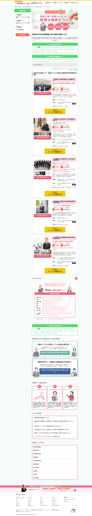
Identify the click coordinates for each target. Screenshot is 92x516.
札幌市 (55, 313)
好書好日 (41, 502)
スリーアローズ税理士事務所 (61, 205)
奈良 (52, 305)
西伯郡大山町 (66, 49)
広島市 (70, 313)
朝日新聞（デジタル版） (20, 497)
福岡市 (59, 313)
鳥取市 (35, 47)
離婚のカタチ (18, 505)
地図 (74, 103)
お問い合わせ (27, 511)
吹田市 (61, 125)
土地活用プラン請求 (74, 2)
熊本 (52, 310)
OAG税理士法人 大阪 (58, 123)
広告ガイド (22, 511)
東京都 (55, 87)
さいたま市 (48, 315)
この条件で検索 (22, 34)
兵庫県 (55, 243)
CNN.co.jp (30, 498)
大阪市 (61, 207)
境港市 (46, 47)
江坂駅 (67, 125)
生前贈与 (68, 59)
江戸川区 (61, 87)
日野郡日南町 (43, 51)
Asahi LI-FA (54, 503)
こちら (58, 319)
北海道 (44, 297)
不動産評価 (55, 59)
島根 (55, 308)
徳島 (60, 308)
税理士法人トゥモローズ (60, 163)
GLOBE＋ (41, 500)
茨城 (55, 299)
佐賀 (46, 310)
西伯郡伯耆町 (60, 49)
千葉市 (56, 315)
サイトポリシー (27, 510)
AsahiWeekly (66, 501)
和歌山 (58, 305)
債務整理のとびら (31, 505)
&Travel (21, 498)
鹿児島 (61, 310)
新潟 (43, 301)
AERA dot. (29, 502)
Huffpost (29, 500)
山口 (49, 308)
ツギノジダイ (54, 502)
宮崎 (57, 310)
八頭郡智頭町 (42, 49)
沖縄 (64, 310)
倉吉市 (42, 47)
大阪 (43, 305)
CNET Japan (30, 497)
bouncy (29, 503)
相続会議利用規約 (34, 510)
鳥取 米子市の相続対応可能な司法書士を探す (54, 371)
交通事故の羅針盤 (55, 505)
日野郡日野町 (49, 51)
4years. (53, 497)
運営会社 (17, 511)
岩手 (50, 297)
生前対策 (49, 59)
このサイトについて (19, 510)
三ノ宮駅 (67, 243)
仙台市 (44, 315)
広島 (43, 308)
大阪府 (55, 125)
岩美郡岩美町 (54, 49)
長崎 (49, 310)
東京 (43, 299)
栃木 (58, 299)
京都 (49, 305)
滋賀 (55, 305)
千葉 (53, 299)
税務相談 (72, 59)
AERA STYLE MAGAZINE (44, 505)
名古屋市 (51, 313)
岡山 (46, 308)
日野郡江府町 (55, 51)
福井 (57, 301)
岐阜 (49, 303)
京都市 (66, 313)
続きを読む (70, 96)
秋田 (53, 297)
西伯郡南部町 (72, 49)
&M (16, 498)
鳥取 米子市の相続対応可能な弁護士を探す (54, 352)
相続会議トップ (48, 2)
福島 (61, 297)
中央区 (61, 164)
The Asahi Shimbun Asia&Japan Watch (69, 500)
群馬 (61, 299)
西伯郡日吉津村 (37, 51)
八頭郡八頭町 (36, 49)
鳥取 (52, 308)
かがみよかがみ (54, 498)
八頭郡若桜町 (48, 49)
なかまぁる (42, 503)
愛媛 (63, 308)
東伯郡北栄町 (63, 47)
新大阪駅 (67, 207)
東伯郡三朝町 (69, 47)
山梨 (46, 301)
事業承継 (59, 59)
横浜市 (44, 313)
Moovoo (17, 502)
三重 (52, 303)
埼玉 (50, 299)
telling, (41, 497)
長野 (49, 301)
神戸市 (61, 243)
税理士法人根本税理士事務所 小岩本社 (63, 84)
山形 (58, 297)
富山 (52, 301)
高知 (66, 308)
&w (18, 498)
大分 (55, 310)
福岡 (43, 310)
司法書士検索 (66, 2)
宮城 (55, 297)
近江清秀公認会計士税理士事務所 (62, 241)
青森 (47, 297)
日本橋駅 (67, 164)
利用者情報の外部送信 (55, 510)
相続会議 (53, 500)
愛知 (43, 303)
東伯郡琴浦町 (50, 47)
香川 (57, 308)
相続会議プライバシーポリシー (44, 510)
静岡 (46, 303)
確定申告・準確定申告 (43, 59)
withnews (17, 503)
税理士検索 (61, 2)
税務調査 (63, 59)
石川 (55, 301)
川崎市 (52, 315)
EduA (17, 500)
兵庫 (46, 305)
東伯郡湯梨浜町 (57, 47)
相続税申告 (36, 59)
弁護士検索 (55, 2)
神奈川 (47, 299)
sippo (41, 498)
